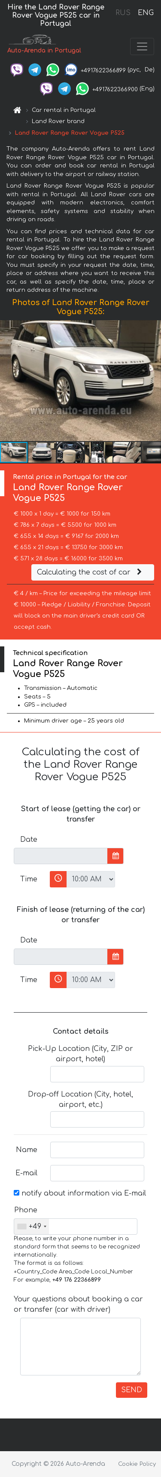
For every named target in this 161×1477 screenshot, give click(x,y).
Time (28, 879)
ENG (145, 13)
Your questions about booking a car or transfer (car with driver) (78, 1304)
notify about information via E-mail (80, 1193)
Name (26, 1150)
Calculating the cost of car (90, 572)
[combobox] (31, 1226)
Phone (25, 1210)
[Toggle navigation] (142, 46)
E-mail (26, 1173)
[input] (61, 856)
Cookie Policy (137, 1464)
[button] (153, 380)
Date (28, 840)
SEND (131, 1390)
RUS (123, 13)
